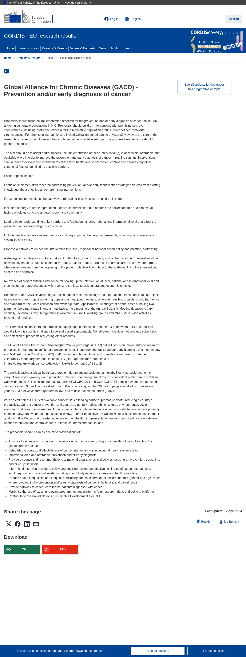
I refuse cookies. (214, 650)
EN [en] (6, 71)
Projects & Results (54, 48)
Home (10, 48)
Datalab (115, 48)
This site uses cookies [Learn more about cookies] (32, 650)
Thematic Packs (28, 48)
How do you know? (79, 2)
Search (128, 48)
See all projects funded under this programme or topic (204, 87)
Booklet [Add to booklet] (204, 521)
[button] (133, 19)
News (102, 48)
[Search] (234, 19)
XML (25, 549)
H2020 (50, 57)
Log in (111, 19)
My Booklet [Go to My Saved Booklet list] (229, 522)
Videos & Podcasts (83, 48)
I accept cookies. (157, 650)
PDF (63, 549)
